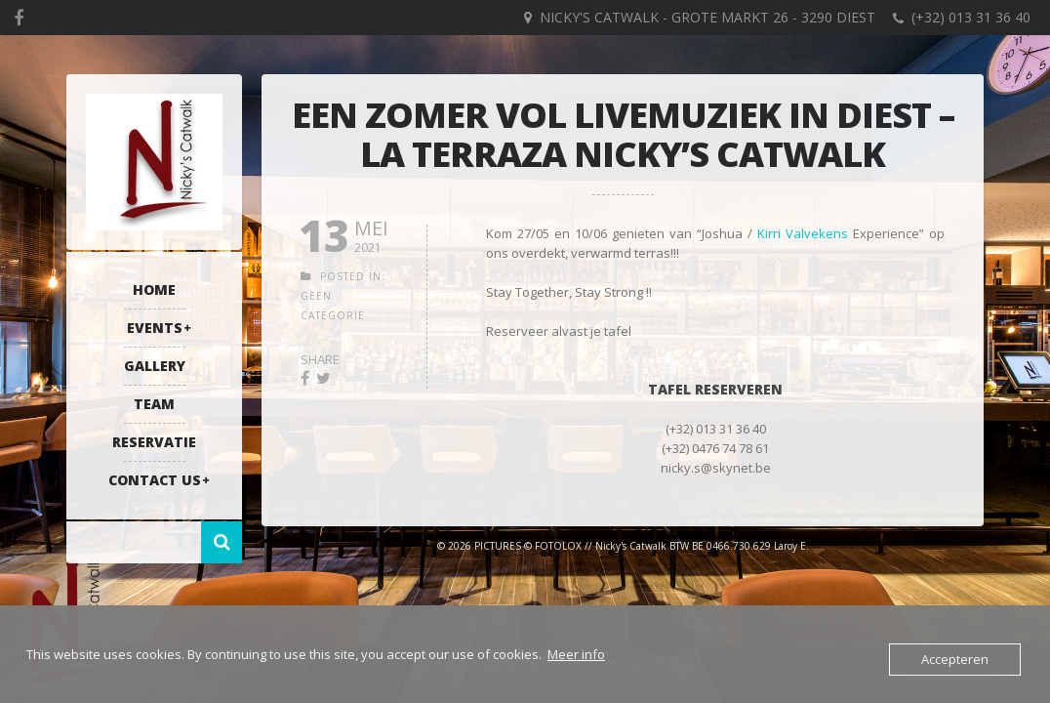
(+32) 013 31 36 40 (970, 17)
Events (154, 327)
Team (154, 403)
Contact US (154, 480)
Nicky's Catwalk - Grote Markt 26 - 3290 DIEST (707, 17)
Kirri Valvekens (802, 233)
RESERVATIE (154, 442)
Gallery (154, 365)
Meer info (576, 654)
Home (154, 289)
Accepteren (955, 659)
